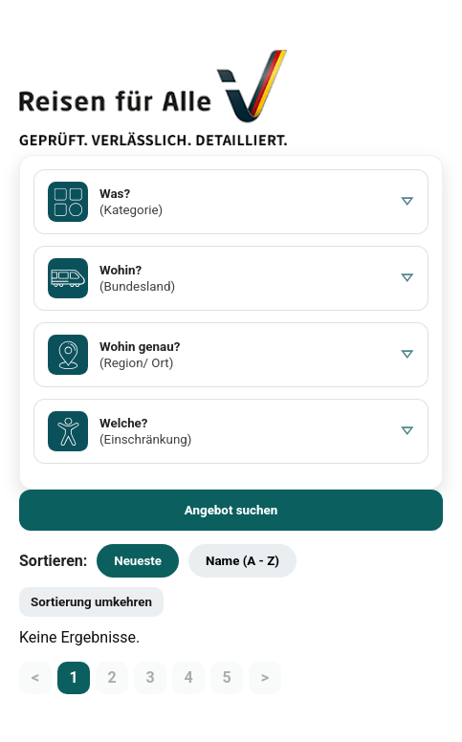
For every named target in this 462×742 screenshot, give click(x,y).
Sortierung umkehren (91, 602)
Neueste (138, 561)
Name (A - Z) (242, 561)
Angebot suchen (231, 510)
